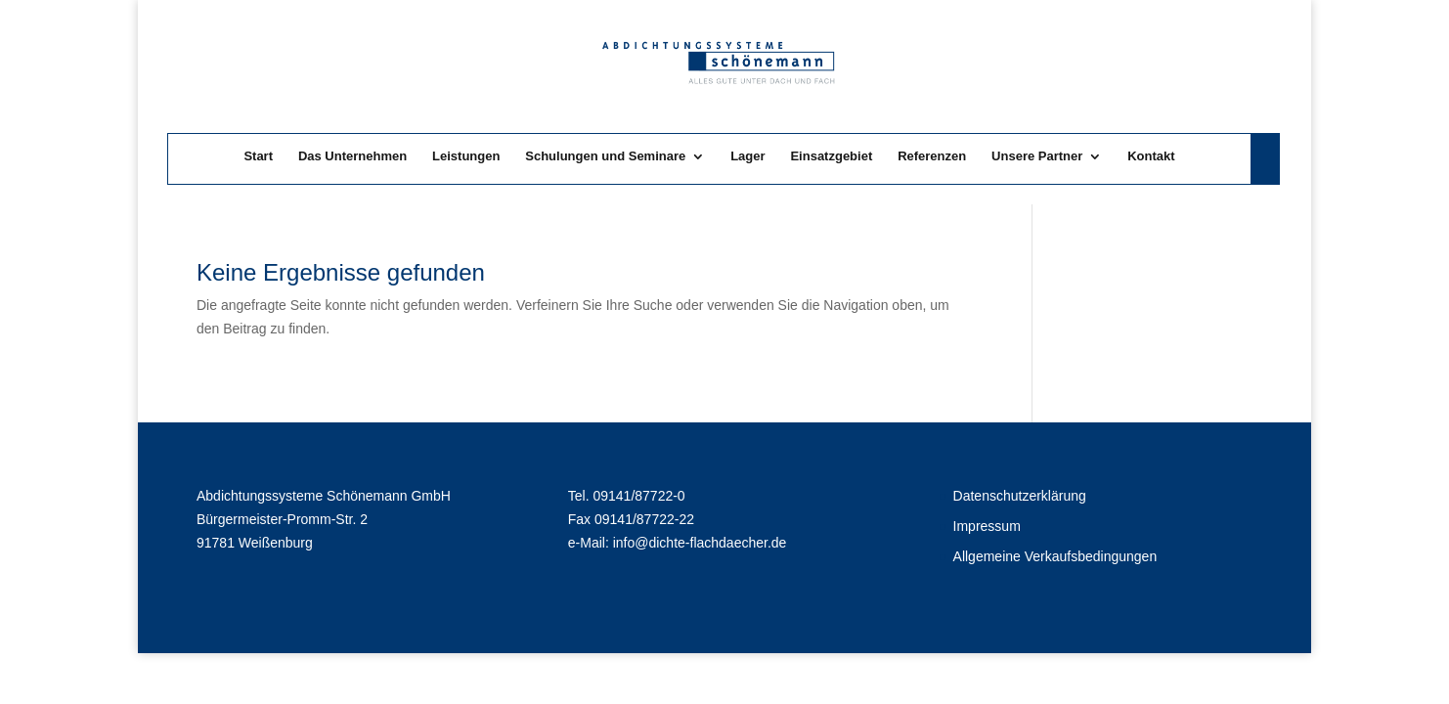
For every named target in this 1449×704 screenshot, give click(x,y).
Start (258, 156)
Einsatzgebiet (831, 156)
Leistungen (466, 156)
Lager (747, 156)
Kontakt (1150, 156)
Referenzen (932, 156)
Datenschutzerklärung (1019, 496)
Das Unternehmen (352, 156)
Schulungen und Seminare (605, 156)
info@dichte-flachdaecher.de (700, 542)
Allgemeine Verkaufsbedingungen (1055, 556)
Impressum (987, 526)
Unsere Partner (1036, 156)
